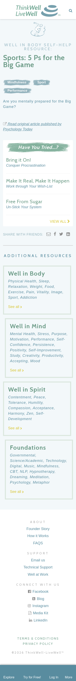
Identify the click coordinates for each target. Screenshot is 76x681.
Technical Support (38, 567)
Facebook (37, 592)
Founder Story (37, 529)
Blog (38, 599)
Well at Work (38, 574)
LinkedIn (38, 620)
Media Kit (38, 613)
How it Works (38, 536)
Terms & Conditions (38, 638)
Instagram (38, 606)
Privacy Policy (38, 644)
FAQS (38, 543)
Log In (53, 677)
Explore (8, 677)
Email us (38, 560)
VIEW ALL (60, 221)
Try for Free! (32, 677)
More (68, 677)
